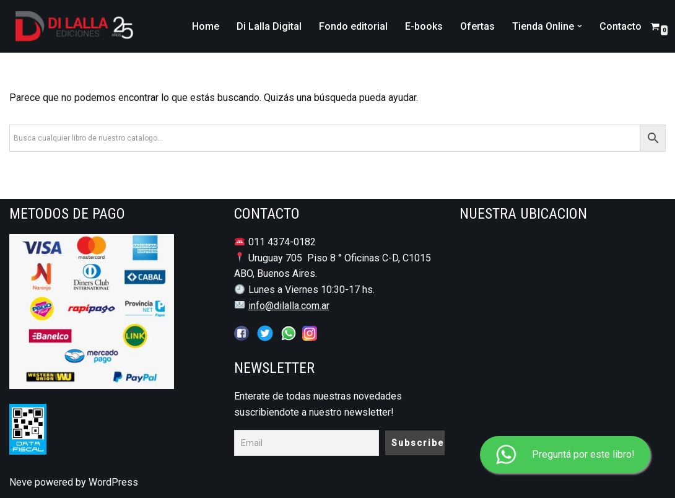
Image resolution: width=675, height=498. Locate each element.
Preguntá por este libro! (565, 455)
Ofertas (477, 26)
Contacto (620, 26)
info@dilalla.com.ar (288, 306)
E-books (424, 26)
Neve (20, 482)
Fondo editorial (353, 26)
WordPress (113, 482)
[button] (579, 26)
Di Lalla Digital (269, 26)
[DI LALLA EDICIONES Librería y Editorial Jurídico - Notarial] (71, 26)
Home (205, 26)
